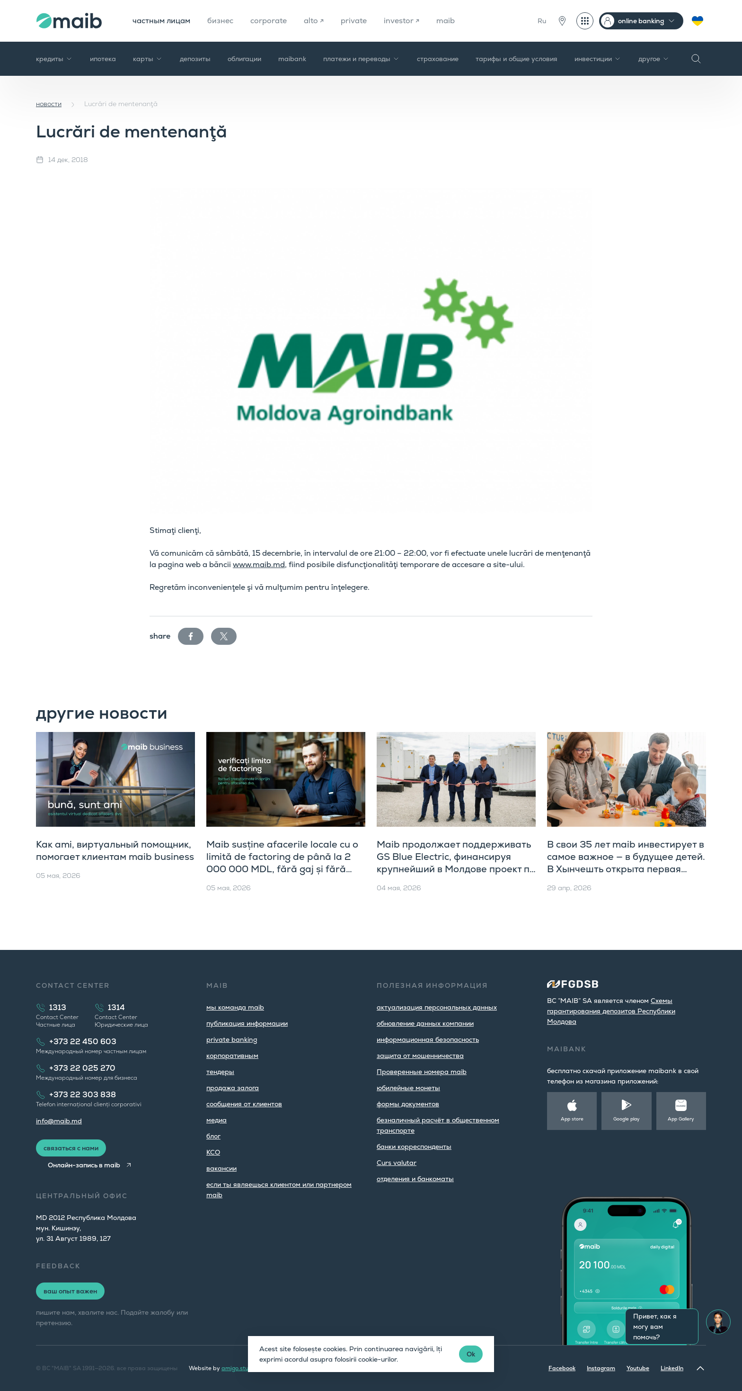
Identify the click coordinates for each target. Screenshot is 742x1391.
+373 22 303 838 (82, 1095)
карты (148, 58)
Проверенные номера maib (422, 1071)
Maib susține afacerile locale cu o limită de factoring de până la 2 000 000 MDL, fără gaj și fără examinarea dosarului (282, 862)
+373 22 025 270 (82, 1068)
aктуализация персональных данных (437, 1007)
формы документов (408, 1104)
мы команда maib (235, 1007)
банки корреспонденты (414, 1146)
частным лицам (161, 21)
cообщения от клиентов (244, 1104)
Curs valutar (396, 1162)
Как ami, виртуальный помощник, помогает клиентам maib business (115, 850)
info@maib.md (59, 1121)
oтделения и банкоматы (415, 1178)
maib (445, 21)
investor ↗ (401, 21)
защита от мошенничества (420, 1055)
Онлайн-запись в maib (84, 1165)
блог (213, 1136)
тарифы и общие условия (516, 58)
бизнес (220, 21)
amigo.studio (239, 1368)
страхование (438, 58)
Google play (626, 1119)
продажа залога (232, 1088)
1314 (116, 1007)
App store (572, 1119)
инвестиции (597, 58)
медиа (216, 1120)
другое (654, 58)
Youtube (638, 1368)
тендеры (220, 1071)
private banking (231, 1039)
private (354, 21)
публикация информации (247, 1023)
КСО (213, 1152)
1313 (57, 1007)
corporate (268, 21)
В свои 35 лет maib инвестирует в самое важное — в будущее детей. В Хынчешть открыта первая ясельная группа (626, 862)
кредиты (54, 58)
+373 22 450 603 (82, 1042)
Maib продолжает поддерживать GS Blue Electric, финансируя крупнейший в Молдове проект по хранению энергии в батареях (456, 862)
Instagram (601, 1368)
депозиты (195, 58)
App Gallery (681, 1119)
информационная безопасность (428, 1039)
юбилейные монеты (408, 1088)
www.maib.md (259, 564)
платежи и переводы (361, 58)
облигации (244, 58)
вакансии (221, 1168)
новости (49, 103)
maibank (292, 58)
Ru (542, 21)
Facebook (561, 1368)
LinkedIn (672, 1368)
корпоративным (232, 1055)
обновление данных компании (425, 1023)
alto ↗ (314, 21)
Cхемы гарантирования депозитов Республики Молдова (611, 1011)
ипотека (103, 58)
